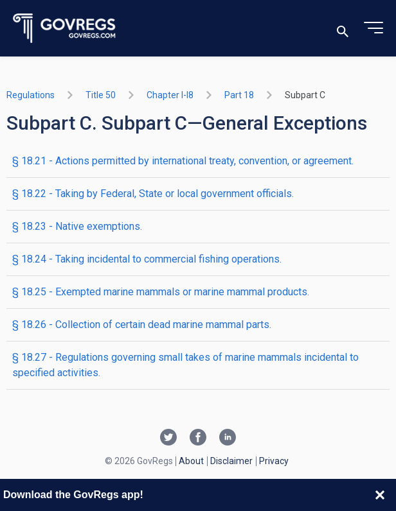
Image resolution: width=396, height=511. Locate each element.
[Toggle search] (342, 28)
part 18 (239, 95)
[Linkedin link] (227, 438)
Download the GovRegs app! (73, 494)
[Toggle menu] (373, 28)
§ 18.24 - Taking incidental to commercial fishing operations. (147, 259)
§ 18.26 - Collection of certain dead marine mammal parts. (141, 324)
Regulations (30, 95)
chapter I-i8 (170, 95)
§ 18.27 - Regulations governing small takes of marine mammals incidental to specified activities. (185, 365)
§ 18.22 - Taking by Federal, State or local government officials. (153, 193)
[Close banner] (380, 495)
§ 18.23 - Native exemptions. (77, 226)
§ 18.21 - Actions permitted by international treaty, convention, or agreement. (183, 161)
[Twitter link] (168, 438)
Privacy (274, 461)
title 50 (101, 95)
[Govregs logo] (64, 28)
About (191, 461)
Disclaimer (231, 461)
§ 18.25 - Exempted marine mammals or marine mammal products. (160, 292)
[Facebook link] (198, 438)
